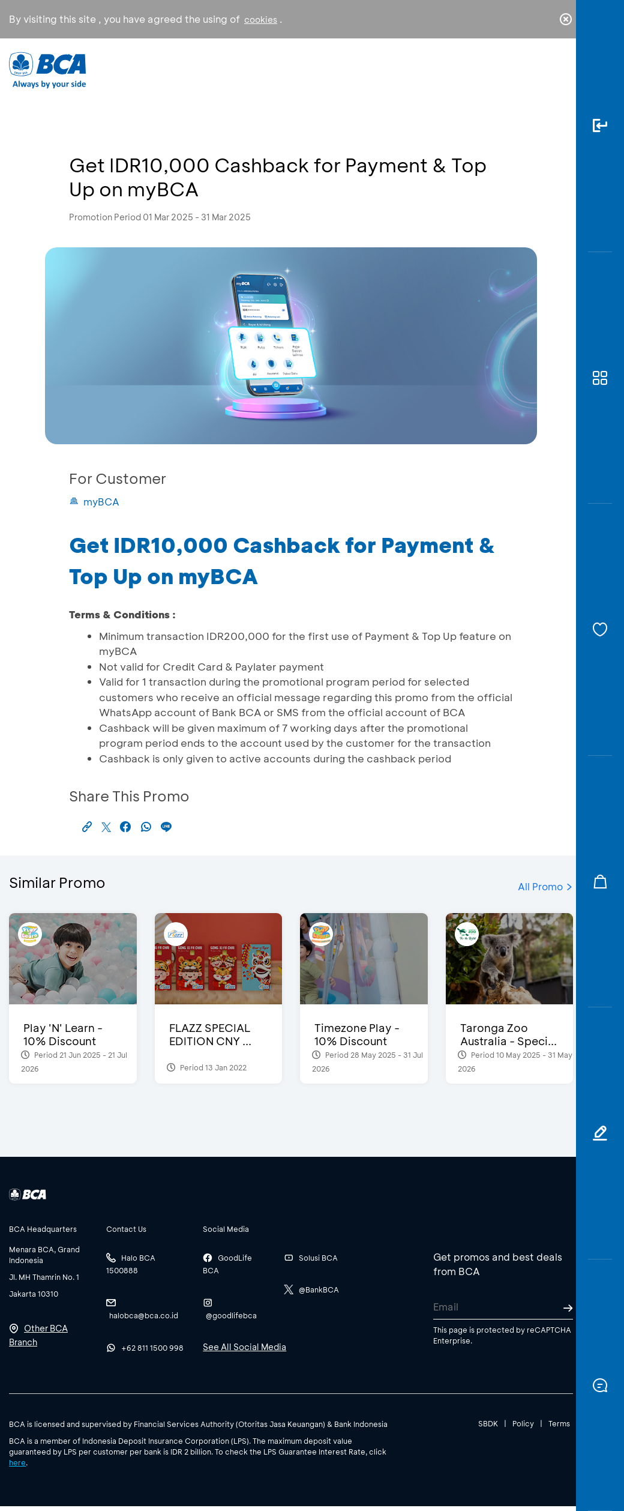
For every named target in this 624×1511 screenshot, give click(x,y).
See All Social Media (244, 1347)
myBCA (94, 501)
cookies (260, 19)
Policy (523, 1423)
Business (274, 79)
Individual (204, 75)
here (17, 1462)
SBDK (488, 1423)
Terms (559, 1423)
